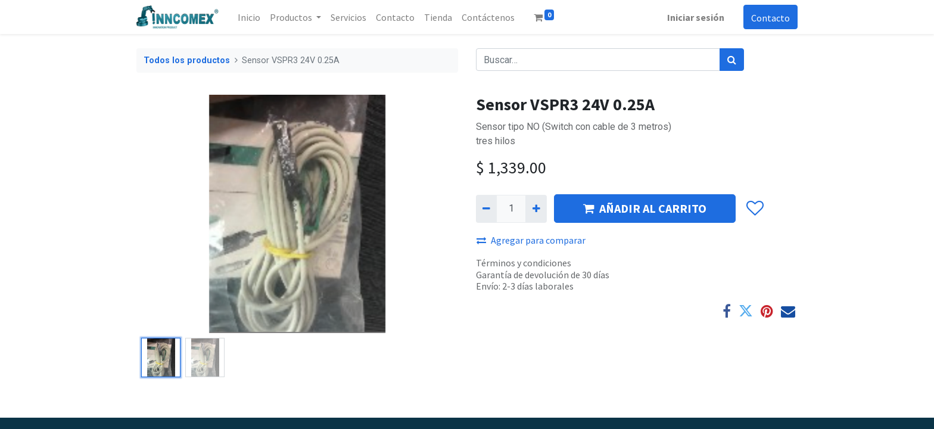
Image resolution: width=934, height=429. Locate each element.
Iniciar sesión (695, 17)
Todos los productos (187, 60)
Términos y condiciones (523, 263)
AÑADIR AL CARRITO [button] (644, 208)
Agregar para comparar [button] (531, 240)
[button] (754, 209)
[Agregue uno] (535, 208)
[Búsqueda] (732, 59)
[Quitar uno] (486, 208)
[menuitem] (249, 17)
